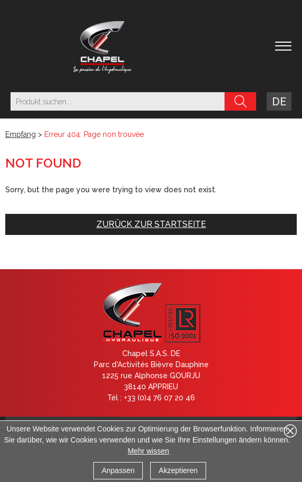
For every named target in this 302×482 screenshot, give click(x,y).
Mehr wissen (148, 451)
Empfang (20, 134)
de (279, 101)
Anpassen (118, 470)
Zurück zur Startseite (151, 224)
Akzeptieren (178, 470)
